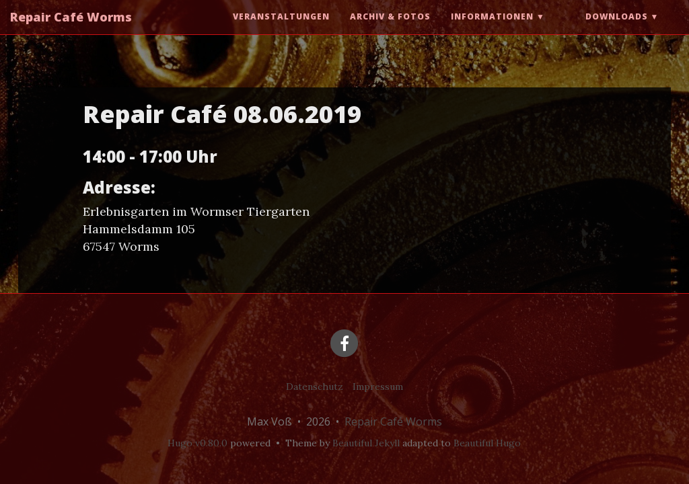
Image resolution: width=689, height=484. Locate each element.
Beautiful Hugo (487, 443)
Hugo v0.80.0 (197, 443)
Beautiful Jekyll (366, 443)
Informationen (492, 30)
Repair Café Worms (71, 30)
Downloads (616, 30)
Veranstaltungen (281, 30)
